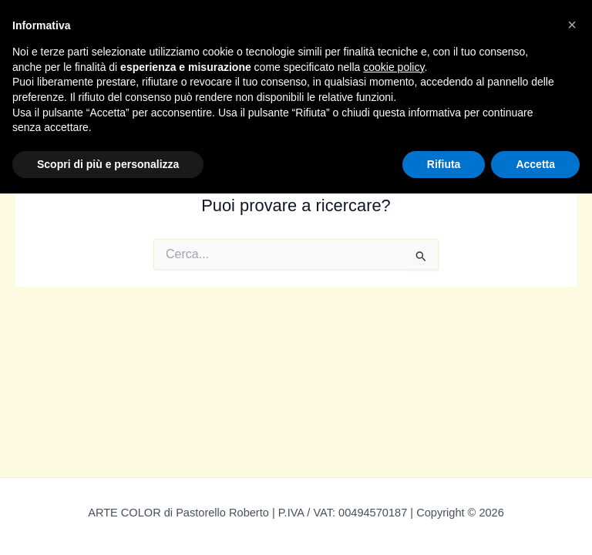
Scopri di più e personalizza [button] (108, 164)
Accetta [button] (535, 164)
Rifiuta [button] (444, 164)
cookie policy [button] (393, 67)
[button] (572, 24)
